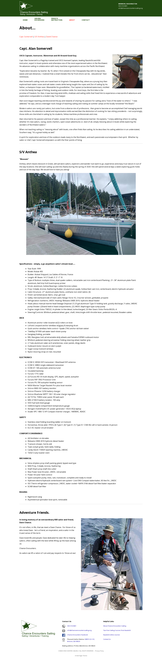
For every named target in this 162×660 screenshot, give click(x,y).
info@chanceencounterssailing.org (130, 8)
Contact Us (107, 639)
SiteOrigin (79, 655)
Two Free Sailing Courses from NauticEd (117, 630)
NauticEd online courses (111, 635)
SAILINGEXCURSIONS (39, 19)
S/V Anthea (39, 36)
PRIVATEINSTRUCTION (56, 19)
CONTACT (86, 20)
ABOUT (72, 20)
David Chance (51, 36)
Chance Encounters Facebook (77, 635)
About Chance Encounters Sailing (114, 626)
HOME (25, 20)
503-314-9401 (71, 626)
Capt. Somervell (26, 36)
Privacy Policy (99, 651)
